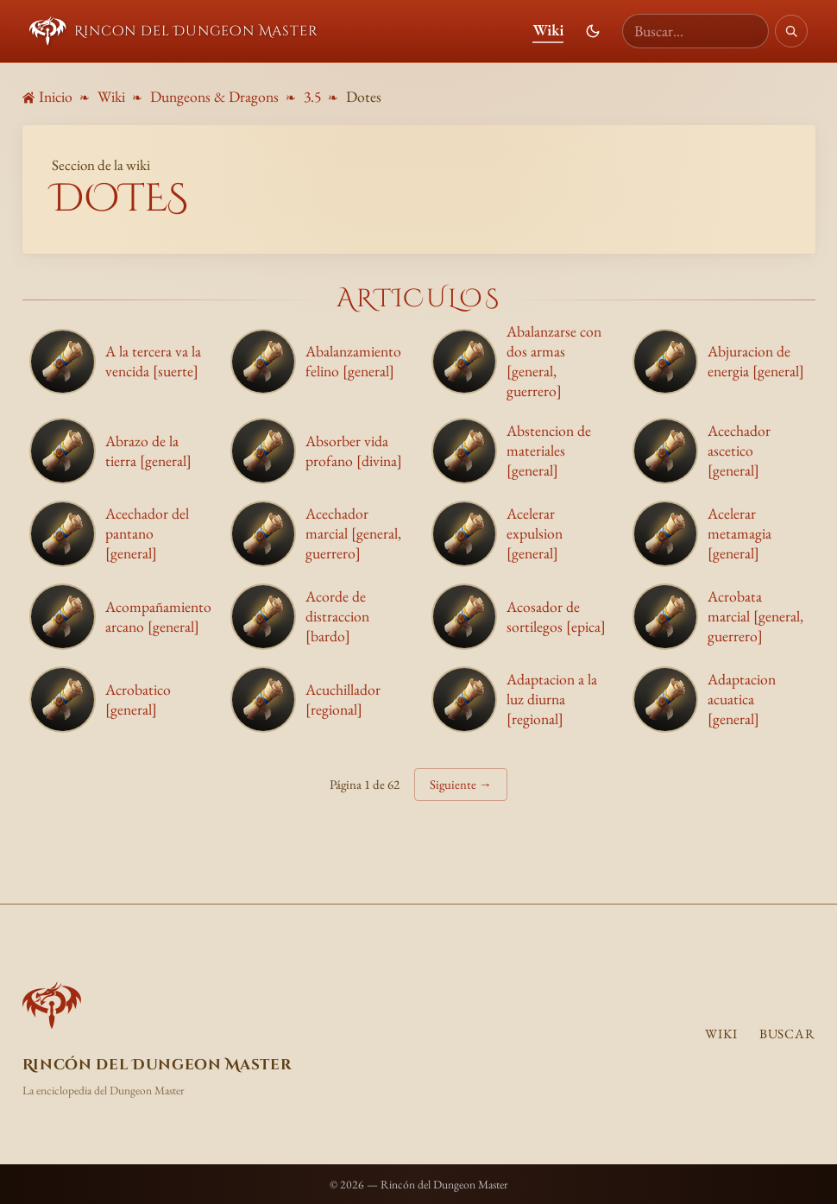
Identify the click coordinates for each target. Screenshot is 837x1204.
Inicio (47, 96)
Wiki (547, 30)
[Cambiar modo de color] (592, 31)
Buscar (787, 1034)
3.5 (312, 96)
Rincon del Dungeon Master (173, 31)
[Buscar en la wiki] (695, 31)
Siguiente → (461, 784)
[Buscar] (791, 31)
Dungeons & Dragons (214, 96)
